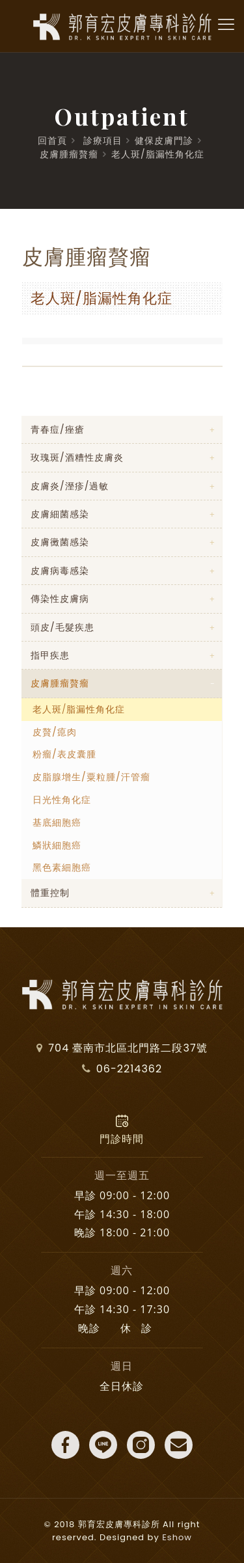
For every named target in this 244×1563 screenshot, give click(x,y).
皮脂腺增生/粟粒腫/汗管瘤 (91, 776)
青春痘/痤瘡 (58, 429)
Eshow (177, 1537)
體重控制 (50, 892)
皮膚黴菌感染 (60, 542)
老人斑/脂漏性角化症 (157, 154)
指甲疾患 (50, 655)
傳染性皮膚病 (60, 598)
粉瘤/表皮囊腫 (64, 754)
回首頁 (52, 140)
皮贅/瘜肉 (55, 732)
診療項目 (102, 140)
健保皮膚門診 (164, 140)
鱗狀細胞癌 (57, 845)
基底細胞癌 (57, 822)
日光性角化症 (62, 799)
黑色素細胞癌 (62, 867)
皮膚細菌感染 (60, 514)
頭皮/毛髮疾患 (62, 627)
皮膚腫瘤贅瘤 (69, 154)
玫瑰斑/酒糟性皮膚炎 (77, 457)
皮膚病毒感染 (60, 570)
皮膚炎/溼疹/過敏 (70, 486)
